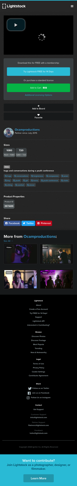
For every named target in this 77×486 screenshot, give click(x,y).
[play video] (16, 25)
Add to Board (38, 107)
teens (34, 180)
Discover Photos (38, 336)
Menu (72, 6)
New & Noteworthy (39, 352)
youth (16, 180)
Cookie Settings (38, 371)
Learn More (38, 478)
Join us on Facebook (40, 392)
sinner (30, 185)
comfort (19, 185)
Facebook (12, 223)
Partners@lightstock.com (38, 425)
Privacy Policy (38, 367)
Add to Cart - (38, 87)
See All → (8, 241)
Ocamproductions (27, 129)
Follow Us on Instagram (41, 397)
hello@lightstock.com (38, 433)
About (38, 305)
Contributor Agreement (38, 375)
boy (7, 180)
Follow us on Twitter (40, 388)
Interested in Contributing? (38, 325)
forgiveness (37, 176)
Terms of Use (38, 363)
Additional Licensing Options (38, 95)
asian (65, 176)
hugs (8, 176)
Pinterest (44, 223)
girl (25, 180)
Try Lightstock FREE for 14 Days (38, 71)
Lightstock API (39, 321)
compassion (52, 176)
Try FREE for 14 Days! (38, 313)
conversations (21, 176)
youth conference (49, 180)
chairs (64, 180)
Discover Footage (38, 340)
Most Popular (38, 344)
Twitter (28, 223)
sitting (8, 185)
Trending (38, 348)
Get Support (38, 409)
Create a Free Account (38, 309)
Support (38, 317)
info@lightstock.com (38, 417)
